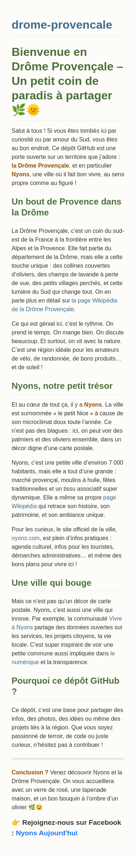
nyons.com (26, 538)
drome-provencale (62, 24)
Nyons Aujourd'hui (47, 833)
